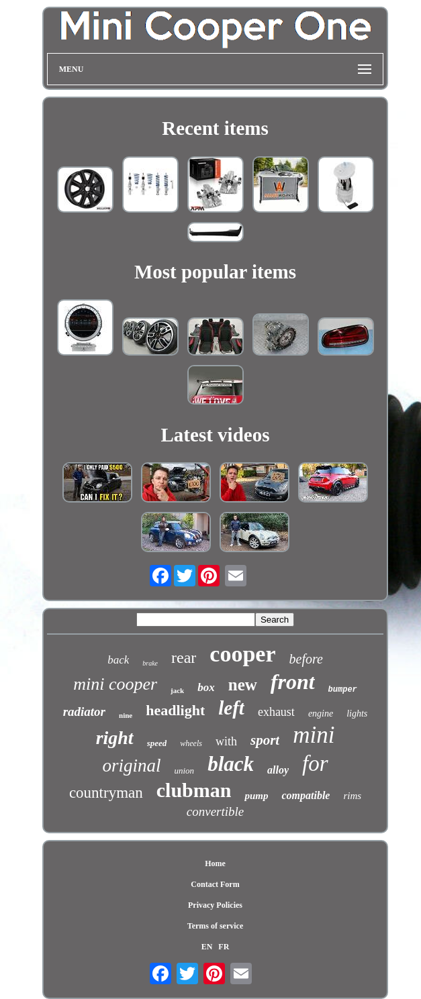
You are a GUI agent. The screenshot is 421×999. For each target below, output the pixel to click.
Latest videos (215, 434)
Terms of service (215, 926)
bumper (342, 689)
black (230, 764)
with (226, 741)
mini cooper (115, 684)
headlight (175, 710)
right (115, 737)
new (242, 685)
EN (207, 946)
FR (223, 946)
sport (264, 740)
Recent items (215, 128)
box (206, 687)
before (306, 658)
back (118, 659)
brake (150, 663)
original (131, 765)
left (231, 708)
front (293, 682)
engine (320, 713)
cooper (242, 653)
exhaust (276, 712)
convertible (215, 811)
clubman (194, 790)
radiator (84, 711)
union (185, 771)
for (315, 763)
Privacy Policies (215, 905)
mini (313, 735)
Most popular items (215, 271)
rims (352, 795)
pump (256, 795)
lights (356, 713)
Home (215, 863)
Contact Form (215, 884)
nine (125, 715)
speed (157, 743)
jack (177, 690)
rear (183, 657)
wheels (191, 743)
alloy (278, 770)
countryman (106, 792)
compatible (305, 795)
